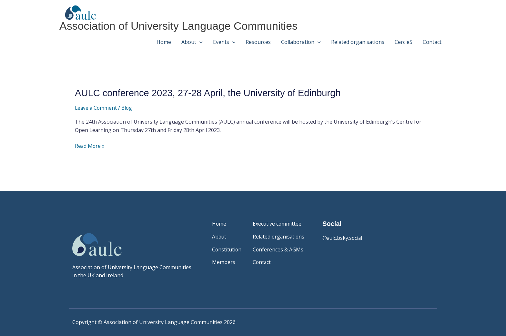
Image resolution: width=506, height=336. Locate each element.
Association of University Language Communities (182, 25)
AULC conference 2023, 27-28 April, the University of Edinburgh (212, 92)
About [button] (192, 41)
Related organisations (357, 41)
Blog (128, 107)
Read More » (90, 146)
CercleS (403, 41)
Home (164, 41)
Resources (258, 41)
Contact (432, 41)
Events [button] (224, 41)
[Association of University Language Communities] (77, 11)
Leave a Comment (96, 107)
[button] (199, 41)
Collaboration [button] (301, 41)
